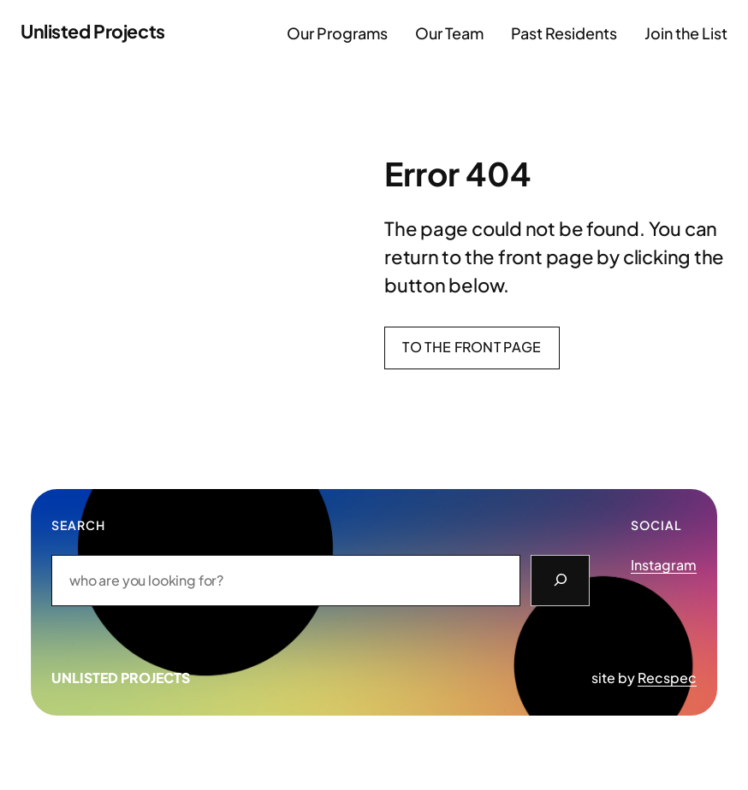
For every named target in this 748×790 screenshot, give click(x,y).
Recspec (667, 678)
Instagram (664, 565)
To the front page (471, 347)
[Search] (560, 580)
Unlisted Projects (93, 31)
